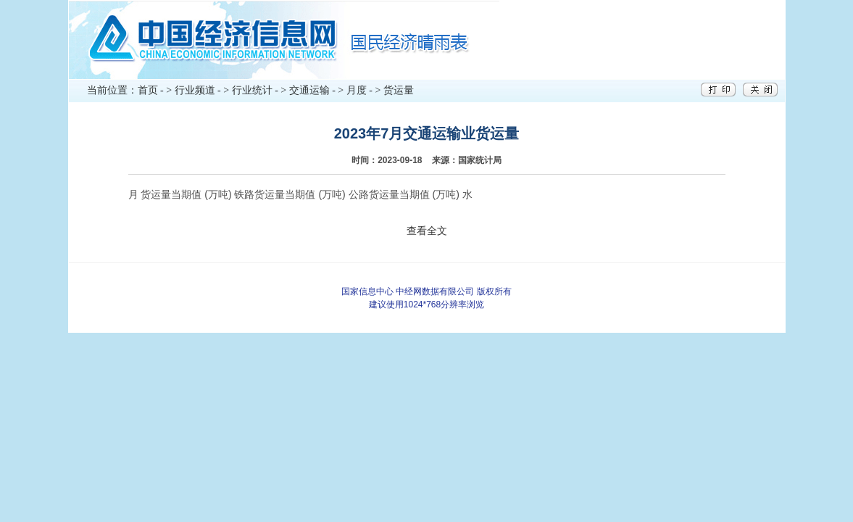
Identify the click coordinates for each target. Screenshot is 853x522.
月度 (356, 90)
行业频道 (195, 90)
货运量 (398, 90)
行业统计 (252, 90)
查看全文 (427, 230)
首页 (148, 90)
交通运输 (309, 90)
